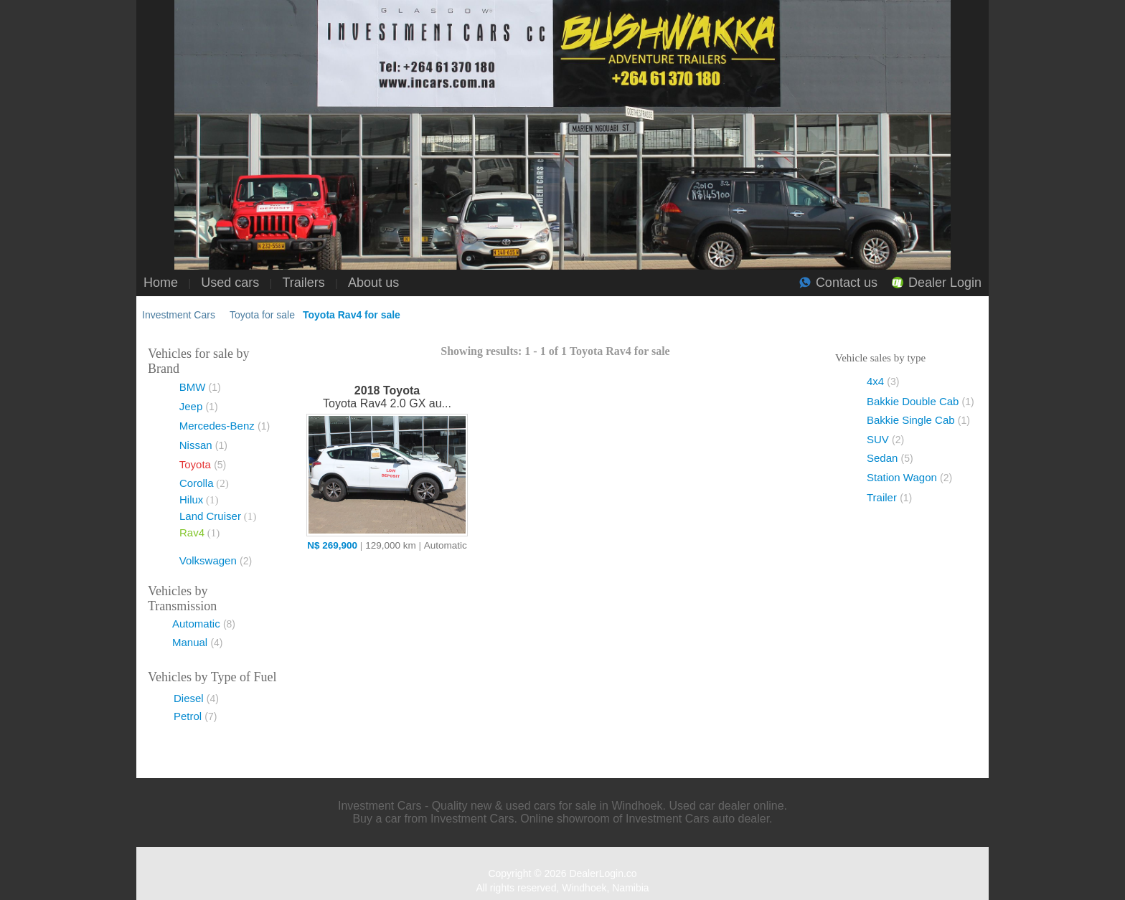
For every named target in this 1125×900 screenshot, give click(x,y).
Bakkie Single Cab (918, 420)
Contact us (846, 282)
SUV (885, 439)
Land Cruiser (210, 516)
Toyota (203, 464)
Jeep (198, 406)
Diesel (196, 698)
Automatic (203, 623)
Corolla (196, 483)
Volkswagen (215, 560)
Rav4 (191, 532)
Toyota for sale (262, 315)
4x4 (883, 381)
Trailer (889, 497)
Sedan (890, 458)
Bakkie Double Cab (920, 401)
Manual (197, 642)
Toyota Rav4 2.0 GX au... (387, 396)
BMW (200, 387)
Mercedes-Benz (224, 426)
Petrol (195, 716)
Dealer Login (945, 282)
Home (160, 282)
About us (373, 282)
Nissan (203, 445)
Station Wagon (909, 477)
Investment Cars (178, 315)
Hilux (191, 499)
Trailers (304, 282)
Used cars (230, 282)
